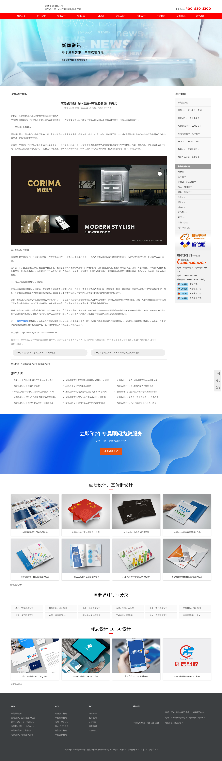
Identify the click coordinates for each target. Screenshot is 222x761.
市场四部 (187, 284)
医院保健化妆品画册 (91, 615)
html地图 (114, 749)
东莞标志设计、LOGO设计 (189, 126)
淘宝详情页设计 (185, 227)
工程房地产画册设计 (125, 615)
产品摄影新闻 (61, 735)
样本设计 (182, 207)
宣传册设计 (183, 212)
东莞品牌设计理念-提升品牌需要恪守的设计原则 (35, 397)
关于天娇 (41, 16)
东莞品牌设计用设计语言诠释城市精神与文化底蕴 (87, 380)
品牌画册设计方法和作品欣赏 (78, 386)
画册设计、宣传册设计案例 (190, 110)
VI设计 (101, 16)
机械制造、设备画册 (58, 608)
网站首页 (21, 16)
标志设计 (120, 16)
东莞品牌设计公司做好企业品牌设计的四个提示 (137, 397)
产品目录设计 (184, 222)
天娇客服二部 (189, 293)
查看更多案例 (16, 585)
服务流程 (93, 718)
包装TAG (154, 749)
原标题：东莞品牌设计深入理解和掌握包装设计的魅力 (35, 116)
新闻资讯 (180, 16)
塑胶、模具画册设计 (158, 608)
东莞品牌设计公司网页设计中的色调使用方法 (85, 403)
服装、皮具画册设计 (158, 615)
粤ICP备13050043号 (174, 723)
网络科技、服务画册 (192, 608)
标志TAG (145, 749)
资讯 (57, 706)
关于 (91, 706)
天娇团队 (93, 730)
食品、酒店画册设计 (58, 615)
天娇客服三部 (189, 298)
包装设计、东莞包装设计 (189, 149)
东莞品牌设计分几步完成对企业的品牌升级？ (136, 403)
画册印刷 (81, 16)
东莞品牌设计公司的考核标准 (27, 386)
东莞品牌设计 (23, 321)
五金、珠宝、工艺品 (125, 608)
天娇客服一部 (189, 289)
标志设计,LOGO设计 (111, 629)
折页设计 (182, 197)
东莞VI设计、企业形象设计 (189, 118)
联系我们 (200, 16)
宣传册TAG (134, 749)
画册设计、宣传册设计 (111, 485)
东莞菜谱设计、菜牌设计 (189, 134)
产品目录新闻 (61, 718)
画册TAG (124, 749)
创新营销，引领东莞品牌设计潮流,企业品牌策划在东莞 (141, 391)
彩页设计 (182, 217)
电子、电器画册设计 (91, 608)
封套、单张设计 (185, 192)
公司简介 (93, 713)
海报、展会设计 (62, 722)
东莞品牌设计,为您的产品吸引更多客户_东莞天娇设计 (89, 391)
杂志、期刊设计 (185, 187)
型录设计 (182, 202)
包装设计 (141, 16)
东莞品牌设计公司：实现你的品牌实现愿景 (120, 352)
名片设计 (182, 177)
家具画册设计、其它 (192, 615)
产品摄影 (161, 16)
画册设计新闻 (61, 713)
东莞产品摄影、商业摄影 (189, 157)
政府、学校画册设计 (24, 608)
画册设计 (61, 16)
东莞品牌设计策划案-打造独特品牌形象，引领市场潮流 (38, 391)
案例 (13, 706)
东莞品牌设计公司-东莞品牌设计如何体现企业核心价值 (141, 380)
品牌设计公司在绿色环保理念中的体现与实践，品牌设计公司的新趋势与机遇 (47, 380)
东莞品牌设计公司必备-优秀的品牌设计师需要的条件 (88, 397)
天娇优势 (93, 722)
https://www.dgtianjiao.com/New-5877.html (39, 332)
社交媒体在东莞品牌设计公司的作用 (39, 352)
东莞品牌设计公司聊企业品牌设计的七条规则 (34, 403)
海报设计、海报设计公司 (189, 141)
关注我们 (137, 706)
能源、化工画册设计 (24, 615)
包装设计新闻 (61, 730)
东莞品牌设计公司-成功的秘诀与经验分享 (135, 386)
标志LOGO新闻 (62, 726)
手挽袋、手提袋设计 (187, 182)
